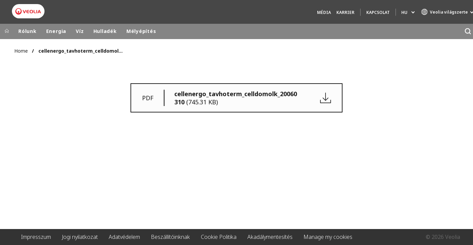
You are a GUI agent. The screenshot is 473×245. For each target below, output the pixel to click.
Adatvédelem (124, 237)
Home (21, 51)
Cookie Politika (218, 237)
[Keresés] (467, 31)
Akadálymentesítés (270, 237)
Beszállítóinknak (170, 237)
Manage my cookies (327, 237)
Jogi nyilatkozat (80, 237)
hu (404, 12)
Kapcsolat (378, 12)
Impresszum (36, 237)
